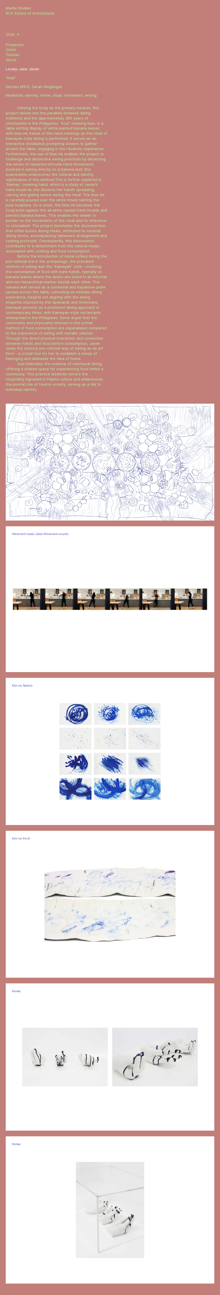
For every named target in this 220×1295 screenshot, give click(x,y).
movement (73, 95)
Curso (11, 49)
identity (31, 95)
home (45, 95)
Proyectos (15, 45)
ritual (57, 95)
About (11, 60)
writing (91, 95)
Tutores (12, 55)
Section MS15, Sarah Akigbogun (34, 87)
